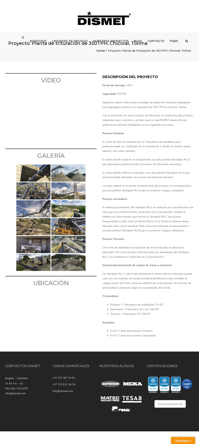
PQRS (174, 41)
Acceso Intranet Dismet (170, 416)
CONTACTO (156, 41)
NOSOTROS (38, 41)
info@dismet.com (15, 406)
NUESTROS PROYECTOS (110, 41)
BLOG (138, 41)
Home (100, 63)
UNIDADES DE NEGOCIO (70, 41)
